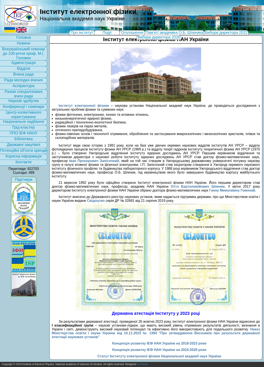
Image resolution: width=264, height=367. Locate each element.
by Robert (142, 364)
